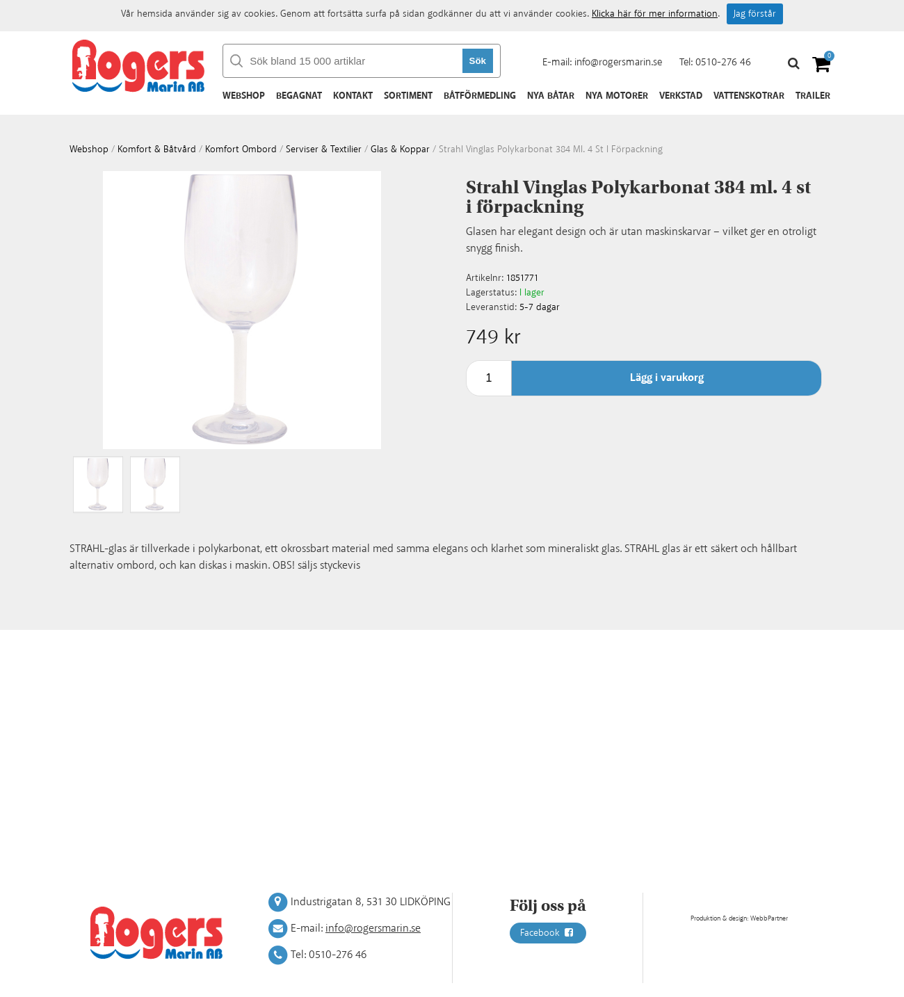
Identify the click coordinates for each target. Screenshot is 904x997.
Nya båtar (550, 96)
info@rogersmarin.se (618, 62)
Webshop (244, 96)
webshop (89, 149)
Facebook (548, 933)
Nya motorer (617, 96)
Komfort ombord (241, 149)
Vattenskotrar (748, 96)
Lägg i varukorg (667, 378)
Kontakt (353, 96)
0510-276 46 (723, 62)
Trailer (813, 96)
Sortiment (408, 96)
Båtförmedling (480, 96)
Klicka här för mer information (655, 14)
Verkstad (680, 96)
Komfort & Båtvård (157, 149)
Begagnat (299, 96)
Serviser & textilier (324, 149)
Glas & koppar (400, 149)
